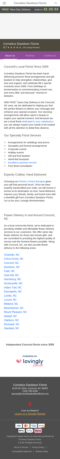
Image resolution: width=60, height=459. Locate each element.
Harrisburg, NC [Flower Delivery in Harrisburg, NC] (12, 279)
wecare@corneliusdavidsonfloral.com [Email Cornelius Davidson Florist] (29, 393)
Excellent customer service (22, 162)
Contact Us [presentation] (50, 55)
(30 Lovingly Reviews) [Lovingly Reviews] (31, 47)
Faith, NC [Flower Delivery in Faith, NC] (9, 271)
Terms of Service (21, 447)
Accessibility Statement (22, 451)
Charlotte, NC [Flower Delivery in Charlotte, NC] (12, 254)
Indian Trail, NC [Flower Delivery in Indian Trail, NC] (13, 287)
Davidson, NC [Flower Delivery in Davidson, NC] (12, 267)
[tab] (10, 55)
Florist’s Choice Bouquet (32, 181)
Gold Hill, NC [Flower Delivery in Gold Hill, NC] (11, 275)
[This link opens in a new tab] (30, 361)
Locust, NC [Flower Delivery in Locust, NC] (10, 299)
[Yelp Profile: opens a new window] (30, 404)
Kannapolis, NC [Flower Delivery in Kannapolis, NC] (13, 291)
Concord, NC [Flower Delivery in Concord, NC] (11, 263)
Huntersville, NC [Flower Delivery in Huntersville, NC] (13, 283)
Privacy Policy (38, 447)
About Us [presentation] (10, 55)
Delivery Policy (42, 451)
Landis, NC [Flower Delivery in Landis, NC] (10, 295)
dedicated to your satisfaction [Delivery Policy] (37, 121)
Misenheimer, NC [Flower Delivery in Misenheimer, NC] (14, 308)
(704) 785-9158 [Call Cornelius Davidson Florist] (30, 391)
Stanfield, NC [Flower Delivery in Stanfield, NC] (11, 328)
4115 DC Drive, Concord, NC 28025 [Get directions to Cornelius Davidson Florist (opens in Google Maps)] (30, 388)
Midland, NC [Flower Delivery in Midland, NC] (11, 303)
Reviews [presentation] (30, 55)
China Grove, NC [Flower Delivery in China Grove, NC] (14, 258)
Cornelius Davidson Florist (30, 3)
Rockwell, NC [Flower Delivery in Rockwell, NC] (11, 324)
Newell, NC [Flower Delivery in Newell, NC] (10, 316)
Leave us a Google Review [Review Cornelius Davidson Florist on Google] (30, 413)
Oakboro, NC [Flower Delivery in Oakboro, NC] (11, 320)
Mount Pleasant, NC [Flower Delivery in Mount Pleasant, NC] (15, 312)
